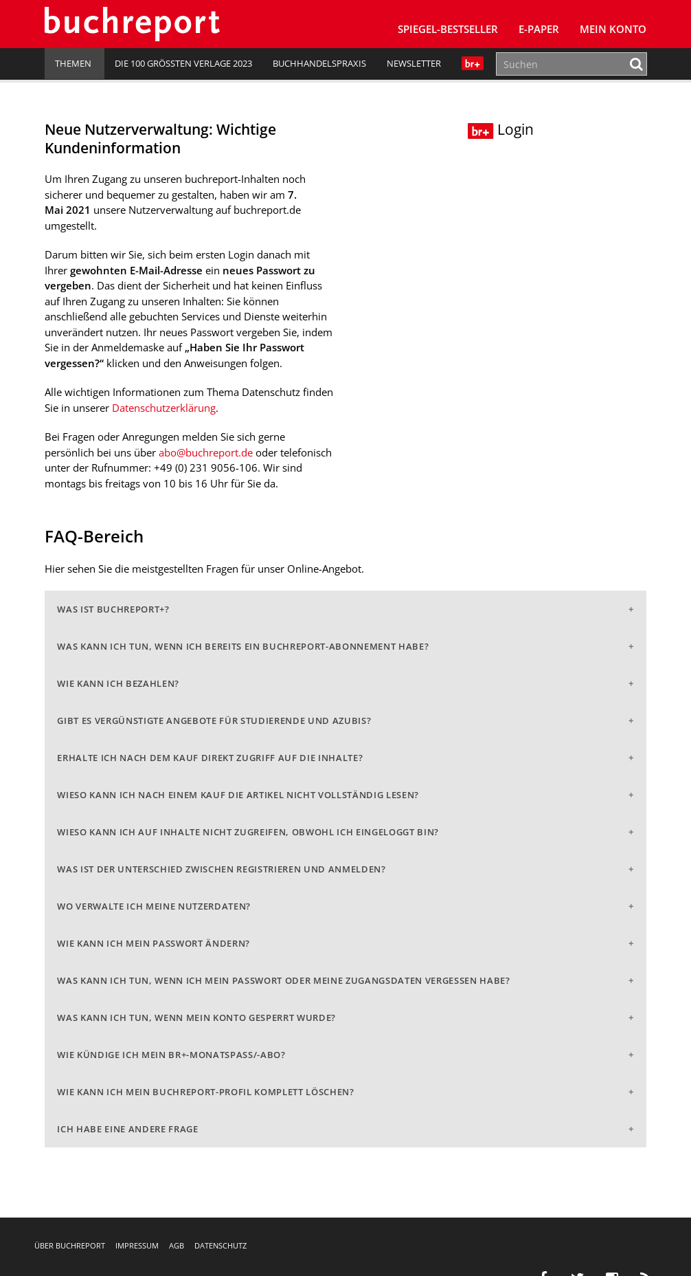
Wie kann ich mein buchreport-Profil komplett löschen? (205, 1092)
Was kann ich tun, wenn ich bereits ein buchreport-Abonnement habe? (243, 646)
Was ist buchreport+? (113, 609)
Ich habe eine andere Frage (127, 1129)
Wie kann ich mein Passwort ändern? (153, 943)
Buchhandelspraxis (319, 63)
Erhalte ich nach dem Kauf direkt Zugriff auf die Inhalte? (210, 757)
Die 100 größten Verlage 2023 (183, 63)
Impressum (137, 1245)
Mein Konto (613, 29)
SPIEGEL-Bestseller (448, 29)
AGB (176, 1245)
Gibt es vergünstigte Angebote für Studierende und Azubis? (214, 720)
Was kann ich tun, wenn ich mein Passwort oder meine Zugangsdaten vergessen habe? (283, 980)
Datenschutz (220, 1245)
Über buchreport (69, 1245)
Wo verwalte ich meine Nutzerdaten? (154, 906)
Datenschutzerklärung (164, 408)
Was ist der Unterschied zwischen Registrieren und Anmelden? (221, 869)
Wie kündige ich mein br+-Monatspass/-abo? (171, 1054)
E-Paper (539, 29)
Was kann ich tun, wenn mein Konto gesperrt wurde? (196, 1017)
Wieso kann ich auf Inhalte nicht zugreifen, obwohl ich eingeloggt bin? (248, 832)
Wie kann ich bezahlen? (118, 683)
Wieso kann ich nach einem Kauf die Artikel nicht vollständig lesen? (238, 795)
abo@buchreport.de (206, 452)
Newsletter (414, 63)
